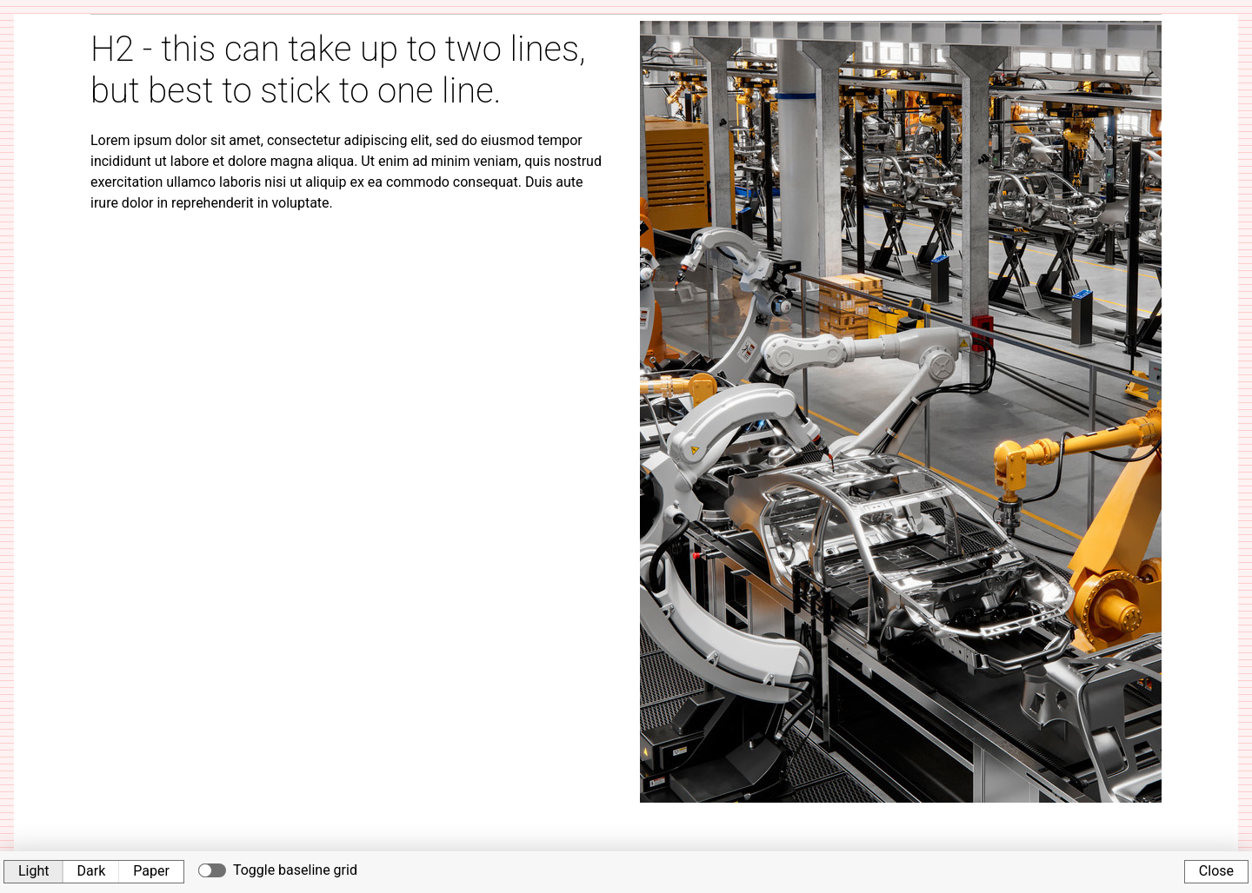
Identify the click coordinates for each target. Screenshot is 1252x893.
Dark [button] (91, 871)
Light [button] (34, 871)
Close (1216, 871)
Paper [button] (151, 871)
